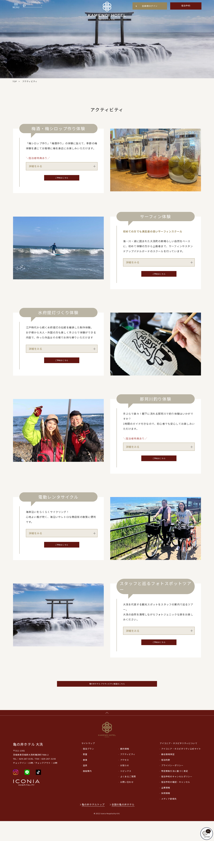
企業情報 (165, 807)
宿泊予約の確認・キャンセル (175, 801)
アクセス (124, 779)
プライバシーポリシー (172, 785)
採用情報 (165, 813)
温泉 (85, 785)
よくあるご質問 (128, 796)
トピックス (125, 790)
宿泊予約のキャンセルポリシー (176, 796)
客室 (85, 774)
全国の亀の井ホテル (123, 824)
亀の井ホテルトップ (93, 824)
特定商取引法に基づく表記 (174, 790)
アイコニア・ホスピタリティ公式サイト (181, 768)
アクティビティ (127, 774)
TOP (15, 81)
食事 (85, 779)
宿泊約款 (165, 779)
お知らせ (124, 785)
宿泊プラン (88, 768)
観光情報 (124, 768)
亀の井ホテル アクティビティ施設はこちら (107, 698)
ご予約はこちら (61, 179)
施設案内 (87, 790)
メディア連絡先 (169, 818)
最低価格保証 (168, 774)
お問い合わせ (127, 801)
